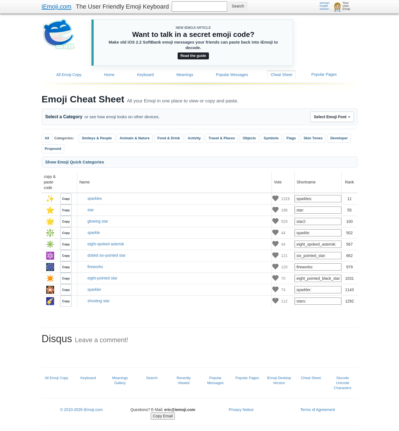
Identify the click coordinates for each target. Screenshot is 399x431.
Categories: (64, 138)
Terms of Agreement (317, 409)
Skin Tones (313, 138)
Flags (291, 138)
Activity (194, 138)
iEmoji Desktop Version (279, 380)
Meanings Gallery (120, 380)
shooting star (98, 301)
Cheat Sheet (281, 74)
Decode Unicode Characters (343, 383)
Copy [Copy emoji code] (66, 198)
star (90, 210)
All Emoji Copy (68, 74)
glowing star (97, 221)
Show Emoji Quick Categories (74, 162)
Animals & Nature (135, 138)
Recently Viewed (184, 380)
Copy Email (163, 416)
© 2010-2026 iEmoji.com (81, 409)
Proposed (53, 149)
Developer (339, 138)
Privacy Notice (241, 409)
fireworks (95, 266)
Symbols (271, 138)
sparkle (93, 232)
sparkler (94, 289)
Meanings (185, 74)
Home (109, 74)
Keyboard (145, 74)
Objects (249, 138)
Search (151, 378)
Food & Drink (168, 138)
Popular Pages (324, 74)
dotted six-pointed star (106, 255)
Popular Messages (232, 74)
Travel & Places (222, 138)
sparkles (94, 198)
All (47, 138)
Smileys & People (97, 138)
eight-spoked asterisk (105, 244)
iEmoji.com (56, 6)
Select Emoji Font (332, 117)
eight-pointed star (102, 278)
